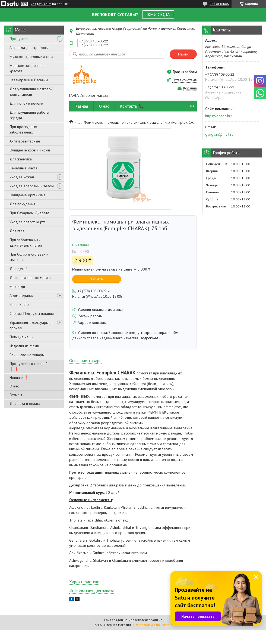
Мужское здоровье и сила (31, 56)
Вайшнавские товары (27, 354)
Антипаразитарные (25, 141)
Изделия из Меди (24, 345)
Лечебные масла (23, 168)
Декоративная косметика (30, 277)
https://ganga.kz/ (218, 115)
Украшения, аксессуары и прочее (31, 325)
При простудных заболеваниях (23, 129)
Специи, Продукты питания (32, 313)
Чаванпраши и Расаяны (29, 79)
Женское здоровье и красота (27, 68)
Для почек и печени (26, 103)
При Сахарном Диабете (29, 212)
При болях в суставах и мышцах (29, 257)
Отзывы (16, 394)
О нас (14, 386)
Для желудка (21, 159)
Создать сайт (41, 4)
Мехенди (17, 286)
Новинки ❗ (19, 377)
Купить (96, 278)
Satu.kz (156, 620)
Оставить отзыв (184, 80)
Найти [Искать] (183, 54)
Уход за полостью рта (28, 221)
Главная (81, 106)
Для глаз (17, 230)
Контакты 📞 (132, 106)
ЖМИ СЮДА (158, 14)
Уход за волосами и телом (32, 186)
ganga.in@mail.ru (219, 134)
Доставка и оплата (25, 403)
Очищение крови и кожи (30, 150)
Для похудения (23, 203)
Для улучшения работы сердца (29, 115)
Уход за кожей (22, 177)
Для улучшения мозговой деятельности (31, 91)
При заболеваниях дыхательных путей (26, 242)
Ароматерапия (22, 295)
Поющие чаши (21, 336)
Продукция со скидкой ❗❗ (28, 366)
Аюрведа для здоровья (29, 47)
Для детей (18, 268)
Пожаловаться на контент (153, 625)
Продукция (19, 38)
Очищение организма (27, 195)
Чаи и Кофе (19, 304)
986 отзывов (219, 4)
